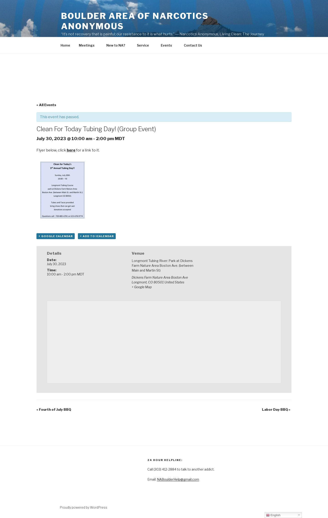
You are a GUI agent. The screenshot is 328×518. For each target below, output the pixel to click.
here (71, 150)
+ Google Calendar (55, 236)
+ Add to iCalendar (97, 236)
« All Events (46, 105)
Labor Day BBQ (276, 410)
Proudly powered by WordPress (83, 507)
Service (145, 45)
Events (168, 45)
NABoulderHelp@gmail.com (178, 479)
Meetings (89, 45)
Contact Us (195, 45)
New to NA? (117, 45)
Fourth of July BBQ (53, 410)
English (273, 515)
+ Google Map (142, 287)
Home (65, 45)
